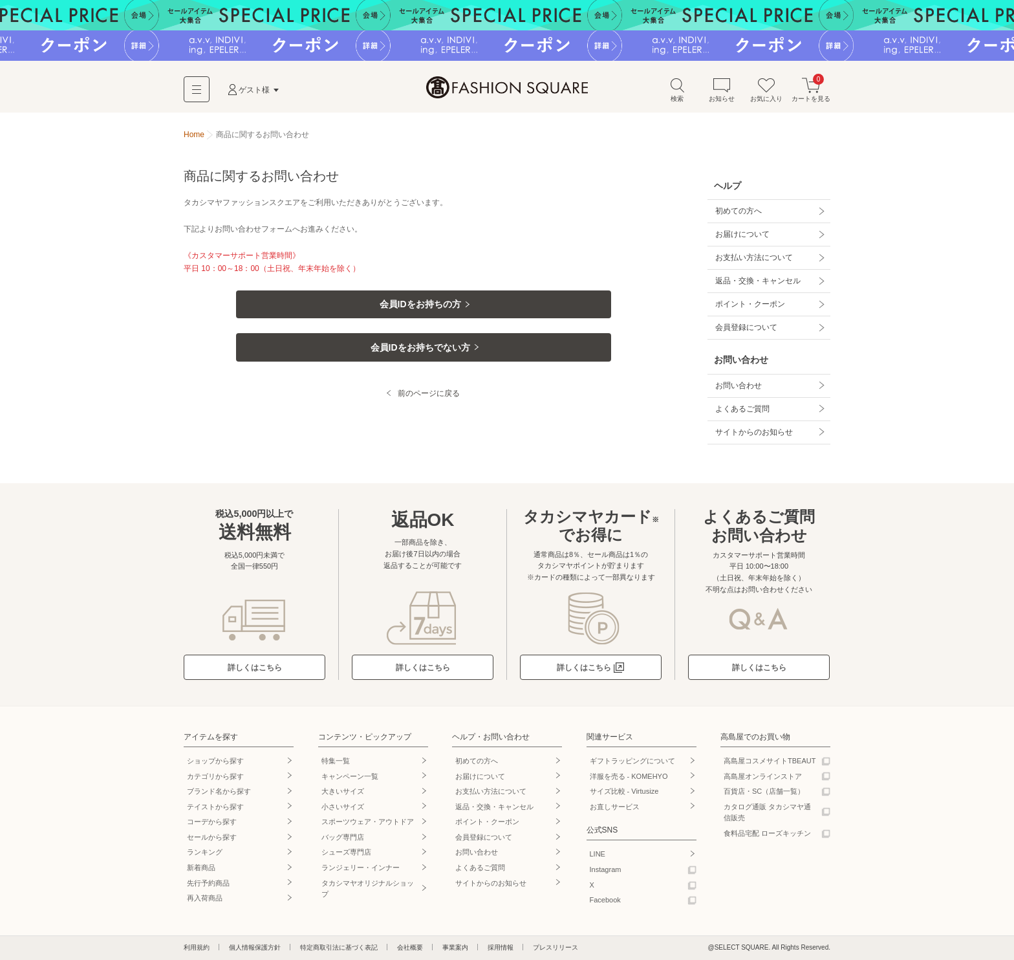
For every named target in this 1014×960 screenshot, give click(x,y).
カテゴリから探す (215, 776)
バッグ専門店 (342, 837)
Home (194, 134)
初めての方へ (738, 210)
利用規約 (197, 947)
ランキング (204, 852)
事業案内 (455, 947)
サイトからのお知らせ (754, 432)
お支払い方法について (754, 257)
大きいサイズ (342, 791)
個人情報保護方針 (255, 947)
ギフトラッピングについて (632, 761)
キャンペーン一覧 (349, 776)
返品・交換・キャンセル (758, 280)
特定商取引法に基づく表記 (339, 947)
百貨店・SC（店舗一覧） (764, 791)
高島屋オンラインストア (763, 776)
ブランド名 (219, 791)
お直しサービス (615, 807)
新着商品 (201, 867)
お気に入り (766, 89)
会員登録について (746, 327)
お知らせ (722, 89)
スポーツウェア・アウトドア (367, 821)
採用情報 (500, 947)
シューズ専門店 (346, 852)
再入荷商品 (204, 898)
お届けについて (742, 234)
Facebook (605, 900)
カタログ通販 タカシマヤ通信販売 (767, 812)
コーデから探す (212, 821)
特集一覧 (335, 761)
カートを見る (811, 89)
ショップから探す (215, 761)
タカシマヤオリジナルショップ (367, 889)
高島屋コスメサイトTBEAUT (769, 761)
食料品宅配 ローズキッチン (767, 833)
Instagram (605, 869)
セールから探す (212, 837)
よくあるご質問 (742, 408)
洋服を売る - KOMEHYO (629, 776)
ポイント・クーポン (750, 304)
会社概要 (410, 947)
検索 (677, 89)
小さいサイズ (342, 807)
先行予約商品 (208, 883)
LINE (597, 854)
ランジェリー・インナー (360, 867)
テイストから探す (215, 807)
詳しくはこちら (255, 667)
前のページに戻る (429, 399)
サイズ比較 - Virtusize (624, 791)
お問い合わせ (738, 385)
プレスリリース (555, 947)
